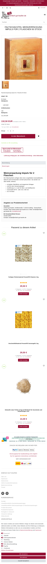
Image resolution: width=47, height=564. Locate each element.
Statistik (6, 535)
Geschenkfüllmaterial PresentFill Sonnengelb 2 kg (24, 343)
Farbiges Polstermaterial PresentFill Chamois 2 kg (23, 277)
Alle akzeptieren (23, 554)
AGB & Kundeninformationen (9, 483)
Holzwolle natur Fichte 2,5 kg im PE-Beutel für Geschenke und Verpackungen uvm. (23, 410)
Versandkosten (15, 126)
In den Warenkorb (18, 136)
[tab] (23, 163)
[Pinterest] (7, 493)
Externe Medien (8, 542)
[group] (23, 253)
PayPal (6, 546)
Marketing (6, 539)
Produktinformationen (7, 509)
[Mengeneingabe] (10, 130)
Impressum (4, 478)
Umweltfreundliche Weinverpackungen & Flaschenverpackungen (19, 505)
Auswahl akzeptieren (23, 560)
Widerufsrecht (5, 516)
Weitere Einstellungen (7, 550)
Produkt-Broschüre (6, 507)
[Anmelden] (7, 7)
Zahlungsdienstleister (10, 537)
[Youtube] (2, 493)
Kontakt (3, 501)
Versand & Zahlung (6, 514)
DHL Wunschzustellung (10, 544)
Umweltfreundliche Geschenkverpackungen (13, 503)
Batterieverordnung (6, 485)
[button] (3, 7)
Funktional (7, 548)
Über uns (3, 476)
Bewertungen (5, 166)
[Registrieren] (10, 7)
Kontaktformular (16, 211)
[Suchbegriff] (23, 22)
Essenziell (7, 533)
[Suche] (44, 22)
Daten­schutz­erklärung (26, 530)
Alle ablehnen (23, 557)
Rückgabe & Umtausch (7, 512)
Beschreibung (6, 163)
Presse (3, 487)
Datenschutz (4, 481)
